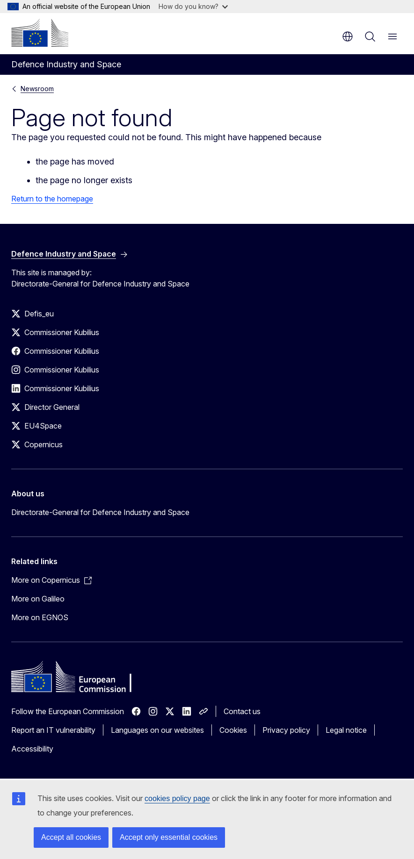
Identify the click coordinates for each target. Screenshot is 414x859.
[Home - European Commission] (39, 33)
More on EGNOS (39, 617)
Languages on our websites (157, 730)
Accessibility (32, 748)
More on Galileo (38, 598)
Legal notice (346, 730)
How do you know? (193, 6)
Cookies (233, 730)
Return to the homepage (52, 198)
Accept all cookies (71, 837)
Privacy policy (286, 730)
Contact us (242, 711)
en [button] (347, 36)
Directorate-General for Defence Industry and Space (100, 512)
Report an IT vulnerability (53, 730)
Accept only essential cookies (169, 837)
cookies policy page (177, 798)
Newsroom (37, 89)
